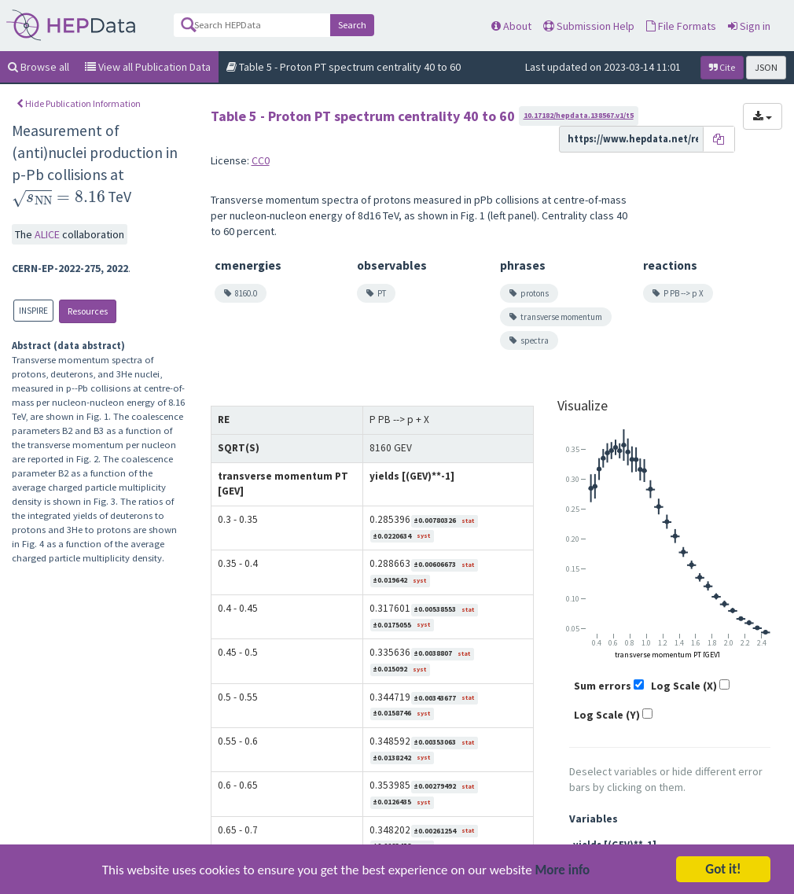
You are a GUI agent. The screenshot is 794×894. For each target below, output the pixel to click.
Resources (88, 311)
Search (352, 25)
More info (562, 876)
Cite (722, 67)
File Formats (681, 26)
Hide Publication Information (79, 103)
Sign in (749, 26)
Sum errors (602, 686)
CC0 (261, 160)
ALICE (48, 234)
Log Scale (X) (684, 686)
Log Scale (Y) (607, 715)
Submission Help (588, 26)
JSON (766, 67)
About (511, 26)
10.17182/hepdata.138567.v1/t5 (579, 115)
